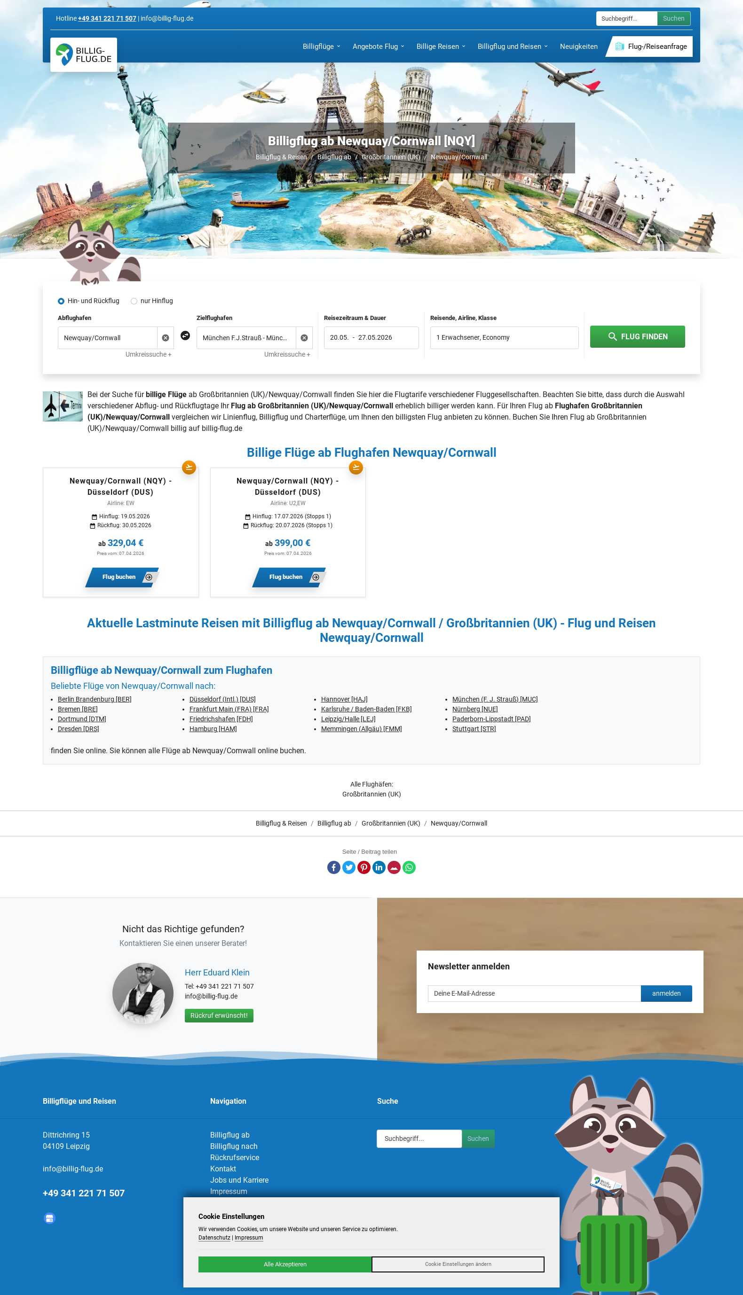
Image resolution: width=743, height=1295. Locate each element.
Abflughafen (74, 317)
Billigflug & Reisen (281, 157)
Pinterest (364, 867)
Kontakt (223, 1168)
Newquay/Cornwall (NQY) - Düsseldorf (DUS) (121, 486)
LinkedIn (379, 867)
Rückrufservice (234, 1157)
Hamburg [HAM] (213, 729)
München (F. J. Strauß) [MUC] (495, 699)
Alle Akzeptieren (285, 1264)
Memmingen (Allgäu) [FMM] (361, 729)
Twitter (349, 867)
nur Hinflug (157, 300)
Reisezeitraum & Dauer (355, 317)
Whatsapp (409, 867)
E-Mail (394, 867)
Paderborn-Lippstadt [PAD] (491, 719)
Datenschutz (214, 1237)
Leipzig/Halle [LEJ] (348, 719)
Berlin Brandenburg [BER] (95, 699)
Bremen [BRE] (78, 709)
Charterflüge (325, 417)
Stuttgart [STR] (474, 729)
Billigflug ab (334, 157)
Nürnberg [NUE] (475, 709)
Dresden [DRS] (78, 729)
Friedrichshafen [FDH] (221, 719)
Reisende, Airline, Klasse (463, 317)
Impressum (228, 1191)
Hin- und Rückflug (93, 300)
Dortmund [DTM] (82, 719)
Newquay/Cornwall (459, 157)
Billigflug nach (234, 1146)
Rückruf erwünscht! (219, 1015)
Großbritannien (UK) (391, 157)
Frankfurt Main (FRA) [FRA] (229, 709)
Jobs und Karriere (239, 1180)
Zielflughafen (214, 317)
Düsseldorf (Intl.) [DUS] (223, 699)
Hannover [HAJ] (344, 699)
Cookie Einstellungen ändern (458, 1264)
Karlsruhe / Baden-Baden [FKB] (366, 709)
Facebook (333, 867)
